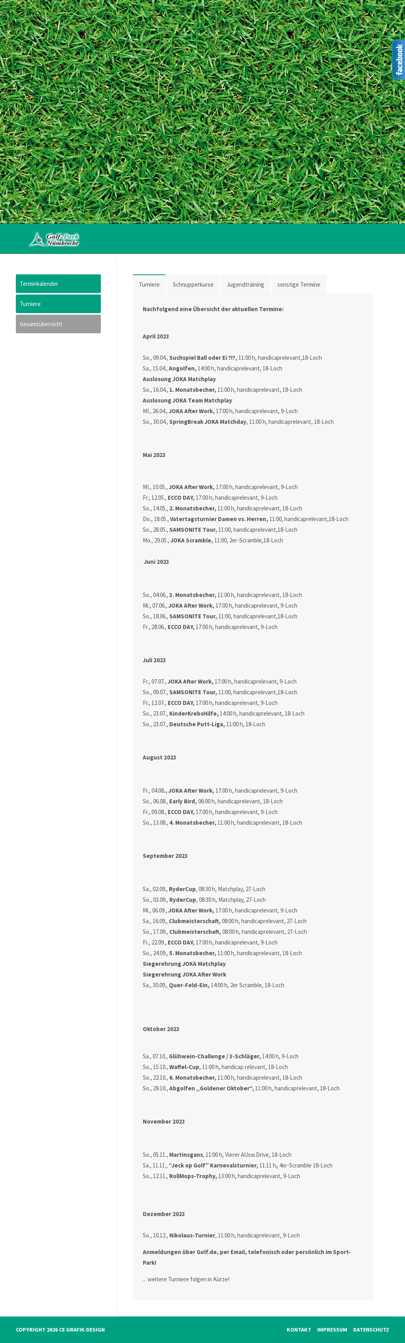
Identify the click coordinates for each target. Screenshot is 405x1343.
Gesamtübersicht (41, 324)
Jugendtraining (245, 284)
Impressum (332, 1329)
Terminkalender (39, 283)
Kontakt (299, 1329)
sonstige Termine (298, 284)
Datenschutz (371, 1329)
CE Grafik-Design (82, 1329)
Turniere (149, 284)
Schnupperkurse (193, 284)
